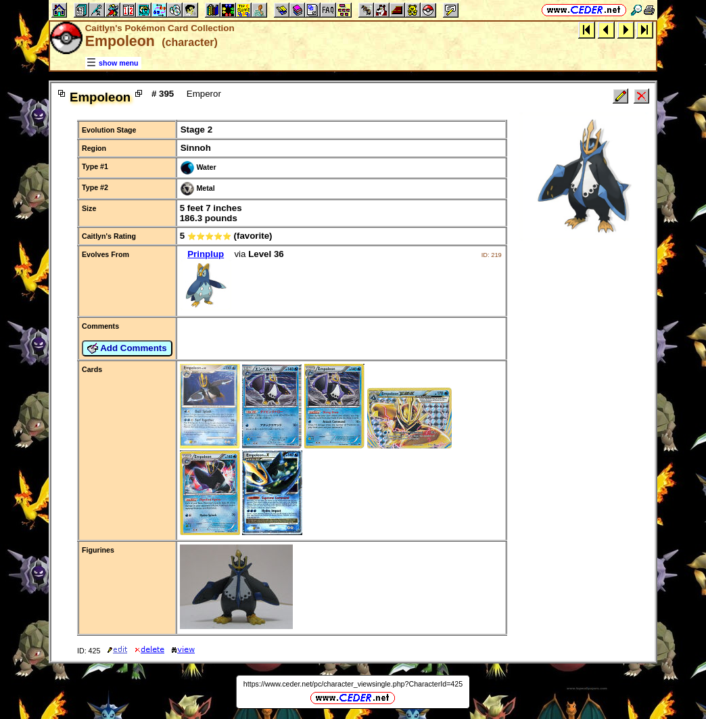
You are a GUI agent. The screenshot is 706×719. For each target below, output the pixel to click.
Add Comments (127, 348)
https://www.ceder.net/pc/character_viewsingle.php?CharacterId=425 (353, 684)
